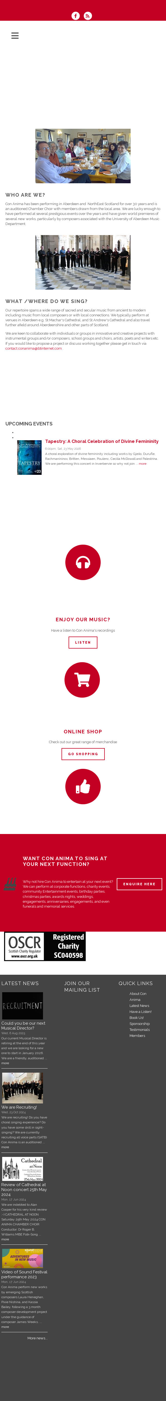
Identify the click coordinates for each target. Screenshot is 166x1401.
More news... (37, 1338)
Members (137, 1036)
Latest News (139, 1006)
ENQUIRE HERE (139, 884)
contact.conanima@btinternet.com (33, 348)
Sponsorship (140, 1024)
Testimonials (140, 1030)
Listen (83, 642)
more (142, 464)
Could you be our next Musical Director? (23, 1026)
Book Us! (137, 1018)
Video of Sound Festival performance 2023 (24, 1274)
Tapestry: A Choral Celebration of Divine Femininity (87, 1388)
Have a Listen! (141, 1012)
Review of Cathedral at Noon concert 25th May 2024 (24, 1189)
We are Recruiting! (19, 1107)
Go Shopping (83, 754)
